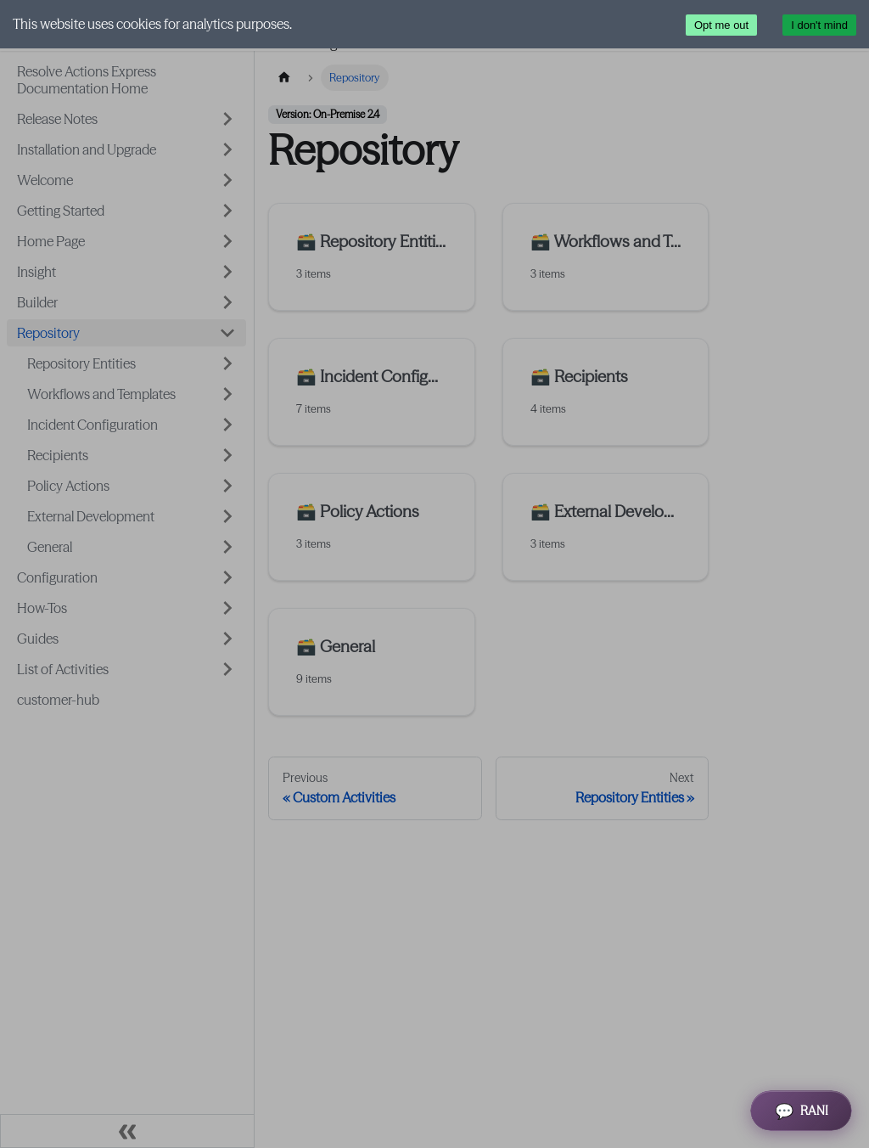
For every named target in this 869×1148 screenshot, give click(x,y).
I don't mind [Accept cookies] (819, 25)
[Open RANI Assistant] (801, 1110)
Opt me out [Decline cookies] (721, 25)
